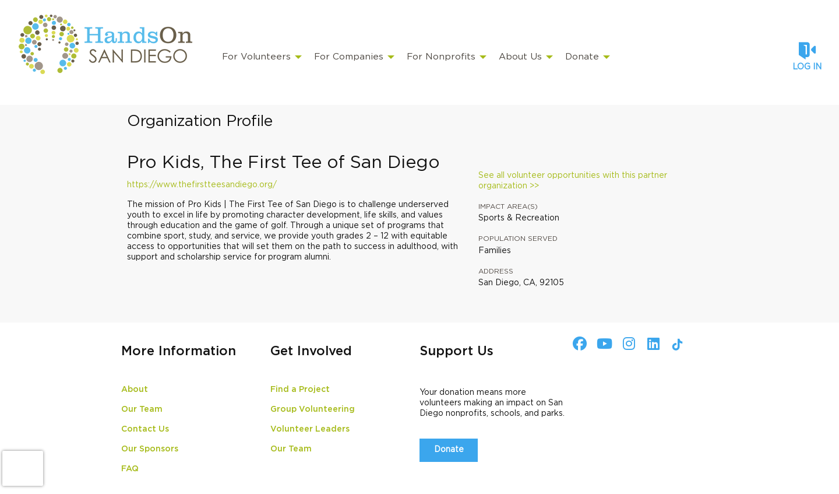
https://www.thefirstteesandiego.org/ (202, 185)
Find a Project (300, 390)
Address (495, 271)
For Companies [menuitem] (348, 56)
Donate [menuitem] (582, 56)
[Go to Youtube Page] (602, 343)
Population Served (518, 238)
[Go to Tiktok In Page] (676, 345)
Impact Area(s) (508, 206)
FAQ (130, 469)
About (134, 390)
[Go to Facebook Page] (578, 343)
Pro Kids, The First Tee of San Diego (283, 162)
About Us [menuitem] (520, 56)
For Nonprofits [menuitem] (441, 56)
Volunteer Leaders (310, 429)
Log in (807, 67)
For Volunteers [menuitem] (256, 56)
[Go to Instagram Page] (627, 343)
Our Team (142, 409)
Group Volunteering (312, 409)
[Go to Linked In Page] (651, 343)
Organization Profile (200, 121)
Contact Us (145, 429)
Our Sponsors (149, 449)
